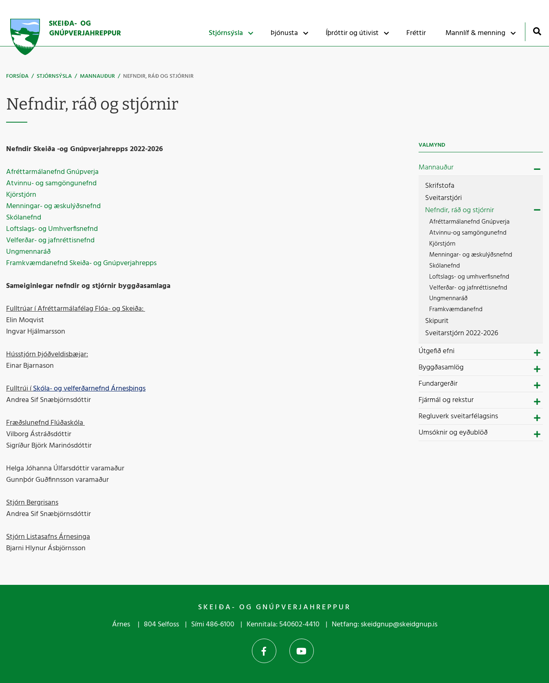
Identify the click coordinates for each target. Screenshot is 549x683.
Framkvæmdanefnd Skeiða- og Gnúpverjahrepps (81, 263)
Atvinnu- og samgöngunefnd (51, 183)
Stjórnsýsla (54, 76)
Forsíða (17, 76)
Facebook (264, 651)
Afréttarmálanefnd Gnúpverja (52, 172)
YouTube (301, 651)
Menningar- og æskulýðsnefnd (54, 206)
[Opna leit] (537, 31)
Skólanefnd (24, 218)
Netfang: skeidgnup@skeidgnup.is (384, 624)
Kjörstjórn (22, 195)
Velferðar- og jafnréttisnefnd (51, 240)
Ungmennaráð (28, 252)
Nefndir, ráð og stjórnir (158, 76)
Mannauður (97, 76)
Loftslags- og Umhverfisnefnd (52, 229)
